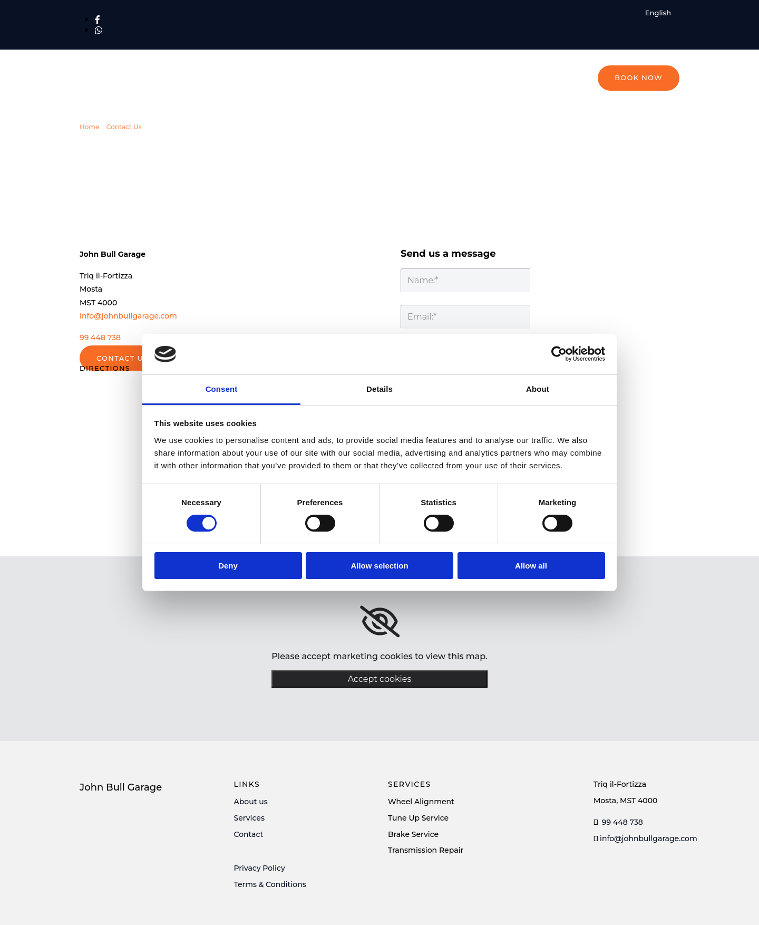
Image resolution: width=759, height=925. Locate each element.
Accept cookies (380, 679)
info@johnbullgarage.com (128, 316)
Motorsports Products (513, 103)
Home (356, 103)
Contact (249, 834)
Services (249, 818)
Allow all (531, 565)
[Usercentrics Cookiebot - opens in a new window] (559, 354)
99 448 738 (100, 337)
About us (251, 801)
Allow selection (379, 565)
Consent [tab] (222, 388)
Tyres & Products (418, 103)
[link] (380, 622)
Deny (228, 565)
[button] (638, 78)
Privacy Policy (259, 868)
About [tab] (537, 388)
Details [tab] (379, 388)
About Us (591, 103)
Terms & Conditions (270, 884)
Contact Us (649, 103)
